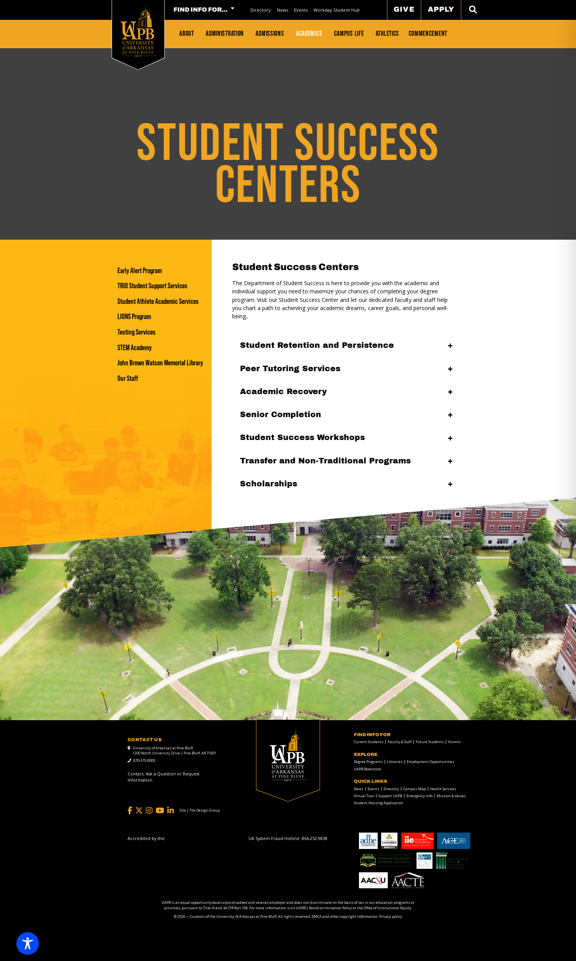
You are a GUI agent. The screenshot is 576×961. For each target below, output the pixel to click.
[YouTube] (160, 810)
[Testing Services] (160, 332)
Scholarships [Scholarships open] (268, 483)
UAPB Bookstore (367, 769)
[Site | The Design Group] (200, 810)
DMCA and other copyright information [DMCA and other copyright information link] (345, 916)
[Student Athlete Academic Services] (160, 301)
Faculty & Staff (399, 742)
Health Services (443, 789)
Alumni (454, 742)
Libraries (395, 761)
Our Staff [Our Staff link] (127, 378)
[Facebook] (130, 810)
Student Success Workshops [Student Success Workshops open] (302, 437)
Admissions (270, 33)
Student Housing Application (378, 803)
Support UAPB (390, 796)
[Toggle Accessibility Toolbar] (28, 943)
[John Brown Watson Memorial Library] (160, 362)
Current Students (368, 742)
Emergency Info (419, 796)
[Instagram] (149, 810)
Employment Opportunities (430, 761)
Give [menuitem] (404, 9)
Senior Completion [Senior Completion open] (280, 414)
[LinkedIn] (170, 810)
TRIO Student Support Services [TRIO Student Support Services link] (152, 285)
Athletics (387, 33)
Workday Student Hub (336, 10)
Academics (309, 33)
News (282, 10)
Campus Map (414, 789)
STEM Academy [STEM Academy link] (134, 347)
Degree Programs (368, 761)
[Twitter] (139, 810)
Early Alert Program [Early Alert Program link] (139, 270)
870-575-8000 (144, 760)
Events (301, 10)
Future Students (430, 742)
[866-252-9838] (314, 838)
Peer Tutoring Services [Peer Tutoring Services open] (290, 368)
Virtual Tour (364, 796)
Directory (260, 10)
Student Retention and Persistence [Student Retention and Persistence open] (317, 345)
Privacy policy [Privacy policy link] (390, 916)
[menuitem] (261, 10)
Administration (225, 33)
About (186, 33)
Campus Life (349, 33)
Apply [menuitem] (441, 9)
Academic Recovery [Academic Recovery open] (283, 391)
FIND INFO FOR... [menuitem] (200, 10)
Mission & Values (451, 796)
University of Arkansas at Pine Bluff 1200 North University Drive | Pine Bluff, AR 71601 (174, 750)
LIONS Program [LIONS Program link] (134, 316)
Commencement (428, 33)
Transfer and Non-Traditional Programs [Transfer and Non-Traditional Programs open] (325, 460)
